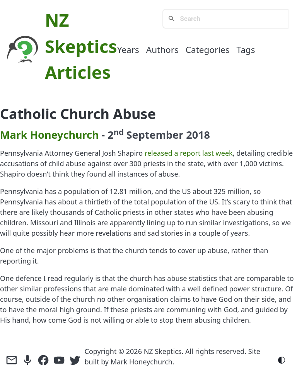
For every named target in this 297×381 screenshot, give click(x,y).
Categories (208, 50)
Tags (245, 50)
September (154, 135)
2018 (198, 135)
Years (128, 50)
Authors (162, 50)
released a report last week (189, 153)
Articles (78, 72)
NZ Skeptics (163, 351)
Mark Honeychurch (49, 135)
